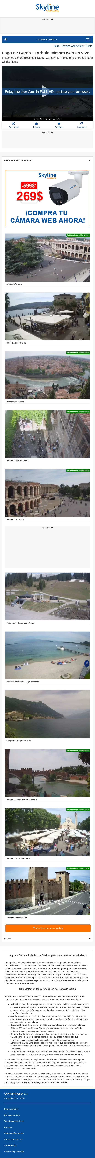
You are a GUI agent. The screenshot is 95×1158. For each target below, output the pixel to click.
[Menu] (88, 39)
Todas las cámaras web (48, 928)
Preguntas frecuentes (14, 1133)
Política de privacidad (14, 1151)
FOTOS (47, 938)
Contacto (8, 1127)
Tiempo (36, 125)
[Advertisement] (47, 27)
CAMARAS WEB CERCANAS (47, 160)
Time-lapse (14, 125)
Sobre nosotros (11, 1109)
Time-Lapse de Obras (14, 1121)
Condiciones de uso (13, 1139)
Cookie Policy (10, 1145)
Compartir (81, 125)
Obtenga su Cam (12, 1115)
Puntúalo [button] (59, 125)
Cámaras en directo (47, 39)
